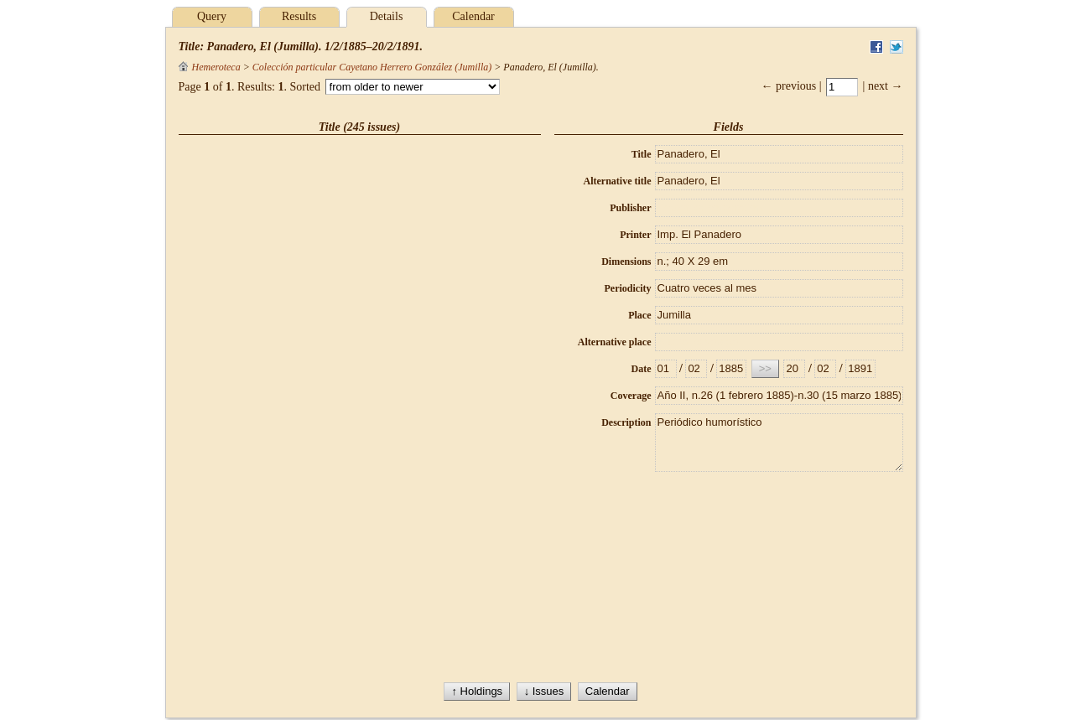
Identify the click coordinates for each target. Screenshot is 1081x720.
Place (639, 315)
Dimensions (626, 261)
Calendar (473, 16)
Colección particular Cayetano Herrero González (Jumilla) (371, 67)
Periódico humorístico (779, 442)
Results (299, 16)
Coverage (631, 395)
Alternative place (615, 342)
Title (641, 154)
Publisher (630, 208)
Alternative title (618, 181)
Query (211, 16)
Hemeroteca (210, 67)
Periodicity (628, 288)
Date (641, 369)
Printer (635, 235)
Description (626, 422)
